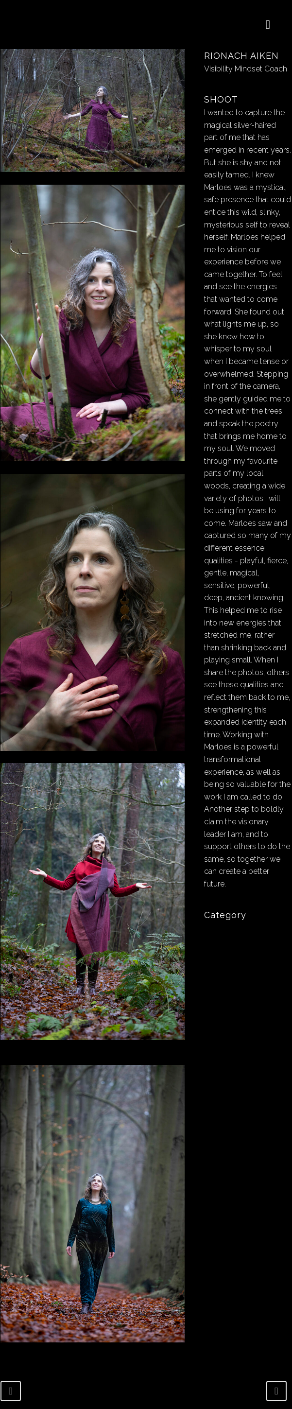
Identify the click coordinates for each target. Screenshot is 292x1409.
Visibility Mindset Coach (245, 68)
